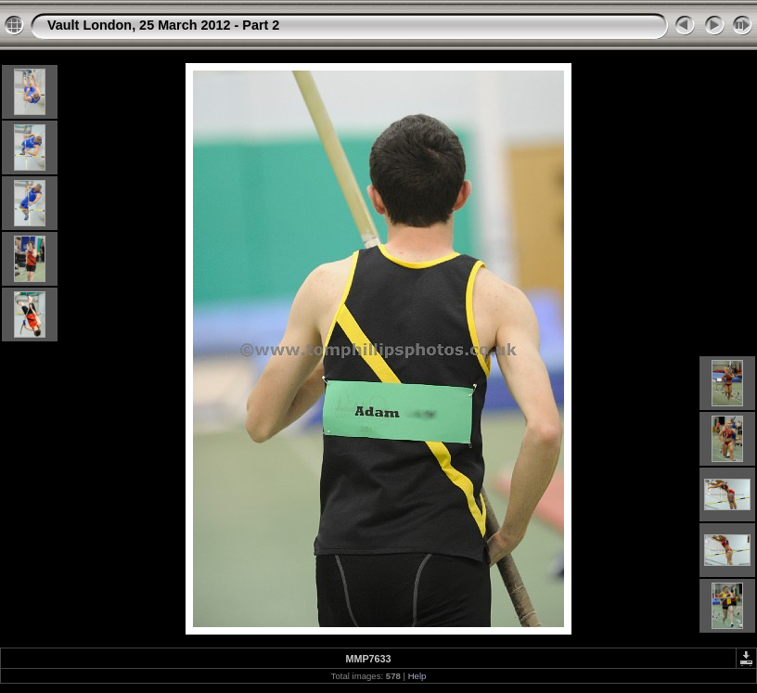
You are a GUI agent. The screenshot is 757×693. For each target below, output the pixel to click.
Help (417, 676)
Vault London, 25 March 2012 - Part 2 (163, 25)
